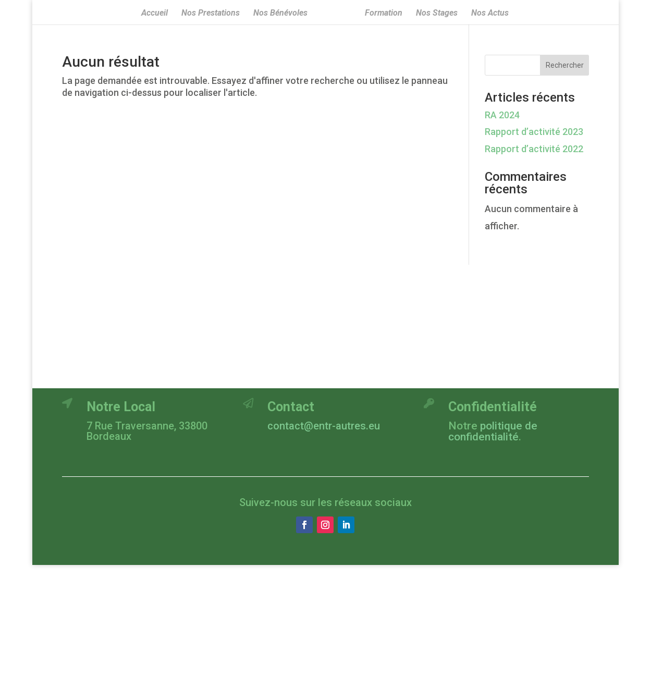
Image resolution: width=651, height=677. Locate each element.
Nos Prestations (210, 13)
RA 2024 (502, 114)
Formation (383, 13)
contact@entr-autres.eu (323, 426)
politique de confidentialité (492, 431)
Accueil (154, 13)
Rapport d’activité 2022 (534, 148)
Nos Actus (490, 13)
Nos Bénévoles (280, 13)
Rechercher (565, 65)
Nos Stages (437, 13)
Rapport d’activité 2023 (534, 131)
